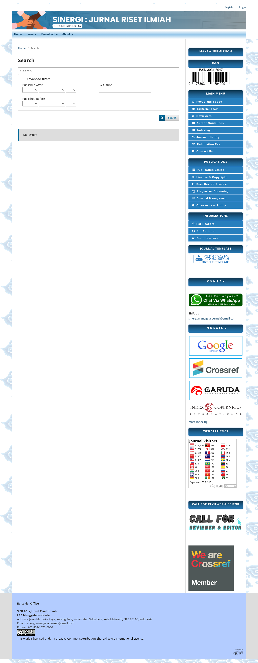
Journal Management (209, 198)
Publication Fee (205, 144)
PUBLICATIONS (215, 161)
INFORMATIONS (215, 216)
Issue (30, 34)
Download (48, 34)
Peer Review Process (209, 184)
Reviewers (201, 116)
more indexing (197, 422)
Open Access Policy (208, 205)
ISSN (215, 63)
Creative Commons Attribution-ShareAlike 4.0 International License (99, 638)
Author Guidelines (207, 123)
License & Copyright (209, 177)
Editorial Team (204, 108)
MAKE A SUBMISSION (215, 51)
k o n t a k (216, 281)
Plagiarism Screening (210, 191)
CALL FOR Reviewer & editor (215, 504)
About (66, 34)
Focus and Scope (206, 101)
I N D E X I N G (216, 328)
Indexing (200, 130)
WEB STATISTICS (215, 431)
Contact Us (202, 151)
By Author (105, 85)
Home (18, 34)
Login (242, 7)
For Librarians (204, 238)
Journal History (205, 137)
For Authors (203, 231)
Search (172, 117)
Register (230, 7)
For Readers (203, 223)
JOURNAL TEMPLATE (215, 248)
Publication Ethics (207, 169)
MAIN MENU (215, 93)
